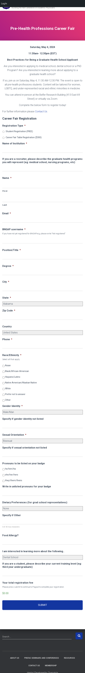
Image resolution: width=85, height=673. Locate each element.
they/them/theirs (13, 480)
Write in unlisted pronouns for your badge (26, 486)
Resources (69, 658)
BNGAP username (14, 229)
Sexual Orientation (14, 434)
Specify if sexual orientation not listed (24, 447)
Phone (7, 339)
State (6, 297)
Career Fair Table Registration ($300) (24, 137)
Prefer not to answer (15, 394)
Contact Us (41, 111)
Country (7, 326)
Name (6, 178)
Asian (8, 365)
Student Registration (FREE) (19, 131)
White (8, 388)
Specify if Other (11, 515)
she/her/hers (11, 474)
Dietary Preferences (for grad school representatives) (34, 502)
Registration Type (14, 125)
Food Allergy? (10, 535)
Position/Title (11, 250)
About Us (14, 658)
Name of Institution (14, 143)
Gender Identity (12, 406)
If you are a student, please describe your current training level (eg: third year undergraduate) (42, 565)
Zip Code (8, 310)
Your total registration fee (17, 582)
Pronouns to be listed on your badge (23, 463)
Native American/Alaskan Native (21, 382)
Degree (8, 266)
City (5, 281)
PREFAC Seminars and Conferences (41, 658)
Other (8, 400)
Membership (51, 665)
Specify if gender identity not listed (22, 418)
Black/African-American (17, 371)
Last (4, 205)
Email (6, 213)
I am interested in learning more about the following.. (33, 551)
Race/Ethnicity (11, 355)
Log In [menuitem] (4, 3)
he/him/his (10, 469)
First (4, 191)
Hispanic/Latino (12, 377)
